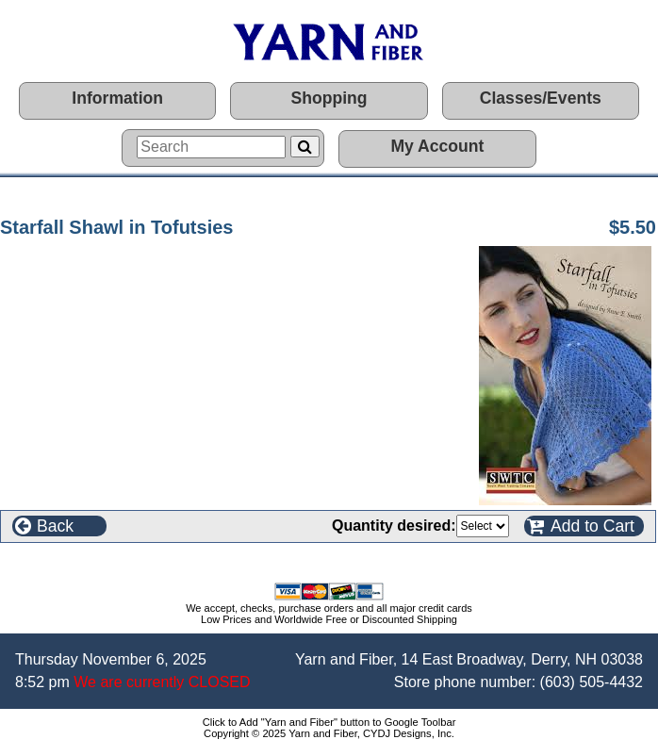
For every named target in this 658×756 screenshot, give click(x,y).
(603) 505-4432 (591, 682)
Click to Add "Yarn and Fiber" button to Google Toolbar (329, 722)
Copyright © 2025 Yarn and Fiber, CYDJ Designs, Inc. (329, 733)
